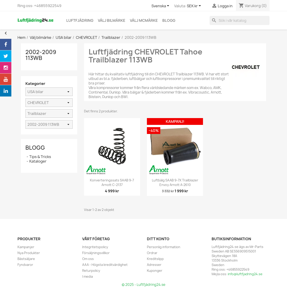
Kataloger (38, 161)
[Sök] (240, 20)
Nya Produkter (28, 253)
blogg (168, 20)
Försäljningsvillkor (96, 253)
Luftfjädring (79, 20)
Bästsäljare (26, 259)
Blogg (35, 147)
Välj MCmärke (144, 20)
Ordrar (152, 253)
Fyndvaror (25, 264)
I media (87, 276)
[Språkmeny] (161, 6)
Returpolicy (91, 270)
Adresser (154, 264)
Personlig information (163, 247)
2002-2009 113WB (40, 55)
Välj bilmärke (111, 20)
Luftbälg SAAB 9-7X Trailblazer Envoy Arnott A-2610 (175, 182)
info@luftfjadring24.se (245, 274)
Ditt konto (158, 238)
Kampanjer (25, 247)
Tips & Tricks (40, 156)
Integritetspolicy (95, 247)
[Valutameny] (195, 6)
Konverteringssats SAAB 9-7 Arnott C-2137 (112, 182)
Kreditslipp (155, 259)
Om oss (88, 259)
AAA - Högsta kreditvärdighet (105, 264)
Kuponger (154, 270)
